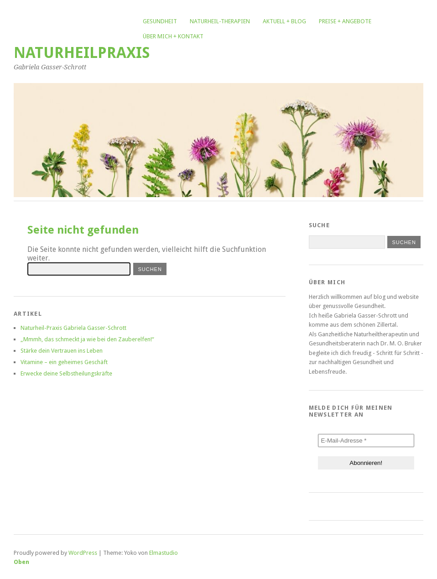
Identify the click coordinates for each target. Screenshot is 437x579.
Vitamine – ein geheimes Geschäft (64, 362)
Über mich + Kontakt (173, 36)
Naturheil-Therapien (220, 21)
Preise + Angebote (345, 21)
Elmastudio (163, 552)
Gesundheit (160, 21)
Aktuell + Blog (284, 21)
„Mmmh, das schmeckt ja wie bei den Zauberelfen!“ (87, 339)
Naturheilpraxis (82, 53)
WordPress (82, 552)
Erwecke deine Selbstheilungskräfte (66, 373)
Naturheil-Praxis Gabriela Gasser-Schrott (73, 327)
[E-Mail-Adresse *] (366, 440)
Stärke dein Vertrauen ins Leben (62, 350)
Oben (21, 561)
